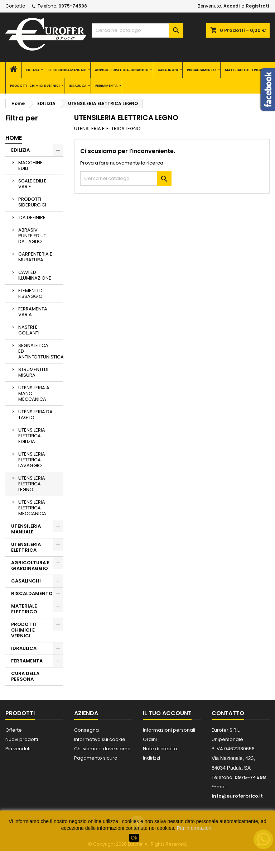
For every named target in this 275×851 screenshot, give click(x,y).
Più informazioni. (195, 828)
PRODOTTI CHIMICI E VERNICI (35, 86)
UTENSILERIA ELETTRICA (26, 547)
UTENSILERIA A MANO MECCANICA (33, 393)
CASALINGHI (168, 70)
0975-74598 (72, 6)
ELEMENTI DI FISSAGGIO (31, 293)
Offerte (13, 730)
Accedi (231, 6)
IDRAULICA (77, 86)
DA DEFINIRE (31, 217)
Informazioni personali (169, 730)
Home (13, 138)
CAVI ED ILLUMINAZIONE (34, 275)
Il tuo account (167, 713)
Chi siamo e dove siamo (102, 748)
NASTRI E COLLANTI (28, 330)
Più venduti (17, 748)
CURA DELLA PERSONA (25, 676)
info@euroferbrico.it (237, 796)
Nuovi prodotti (21, 739)
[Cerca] (137, 30)
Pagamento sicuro (95, 758)
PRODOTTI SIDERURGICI (32, 202)
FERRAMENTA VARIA (32, 311)
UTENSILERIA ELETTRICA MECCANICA (32, 508)
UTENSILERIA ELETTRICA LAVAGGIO (31, 460)
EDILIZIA (32, 70)
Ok (134, 838)
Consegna (86, 730)
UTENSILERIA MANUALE (67, 70)
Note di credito (160, 748)
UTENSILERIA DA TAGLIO (35, 414)
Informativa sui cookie (99, 739)
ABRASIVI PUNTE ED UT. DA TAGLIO (32, 236)
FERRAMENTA (106, 86)
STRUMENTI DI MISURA (33, 372)
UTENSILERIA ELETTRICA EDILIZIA (31, 436)
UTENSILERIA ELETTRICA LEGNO (31, 484)
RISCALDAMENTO (201, 70)
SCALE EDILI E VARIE (32, 183)
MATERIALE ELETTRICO (243, 70)
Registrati (257, 6)
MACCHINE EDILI (30, 165)
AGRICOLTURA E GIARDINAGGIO (122, 70)
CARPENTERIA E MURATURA (35, 257)
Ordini (150, 739)
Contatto (15, 6)
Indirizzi (151, 758)
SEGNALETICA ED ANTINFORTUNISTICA (40, 351)
